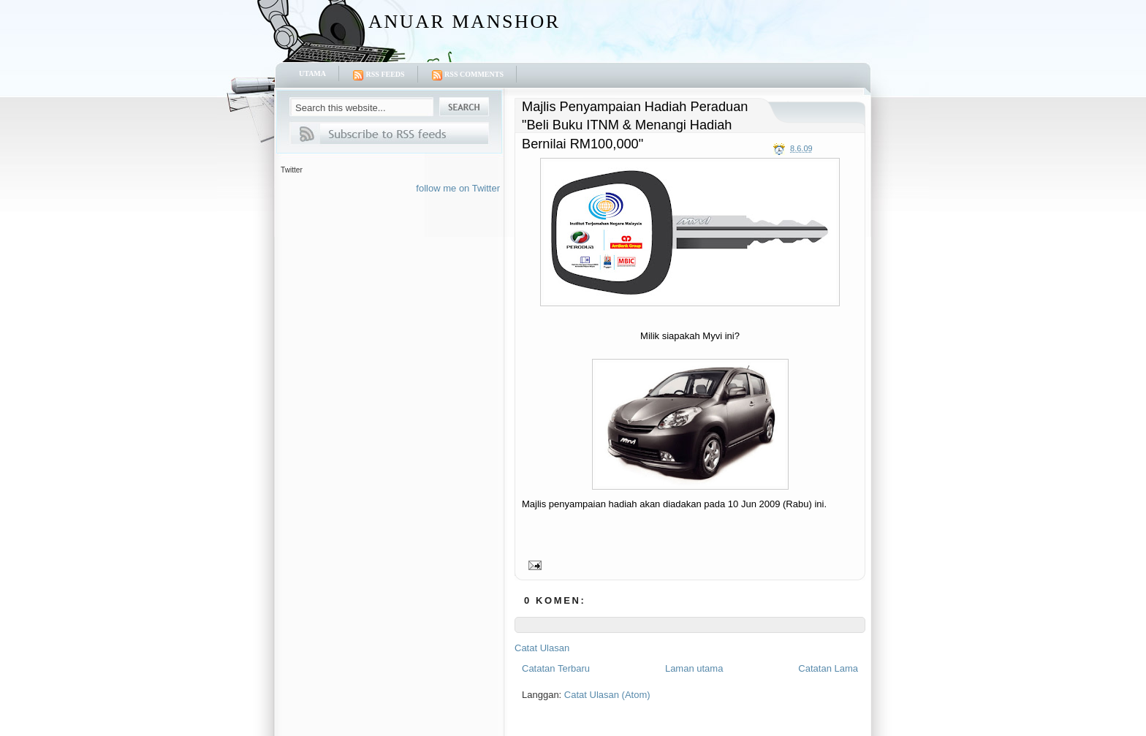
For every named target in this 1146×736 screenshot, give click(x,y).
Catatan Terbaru (556, 668)
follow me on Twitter (458, 188)
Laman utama (694, 668)
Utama (312, 73)
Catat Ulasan (542, 647)
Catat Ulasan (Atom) (607, 694)
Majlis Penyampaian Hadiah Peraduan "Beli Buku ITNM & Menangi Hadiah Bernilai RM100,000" (635, 125)
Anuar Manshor (464, 21)
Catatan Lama (828, 668)
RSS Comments (467, 75)
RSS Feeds (378, 75)
